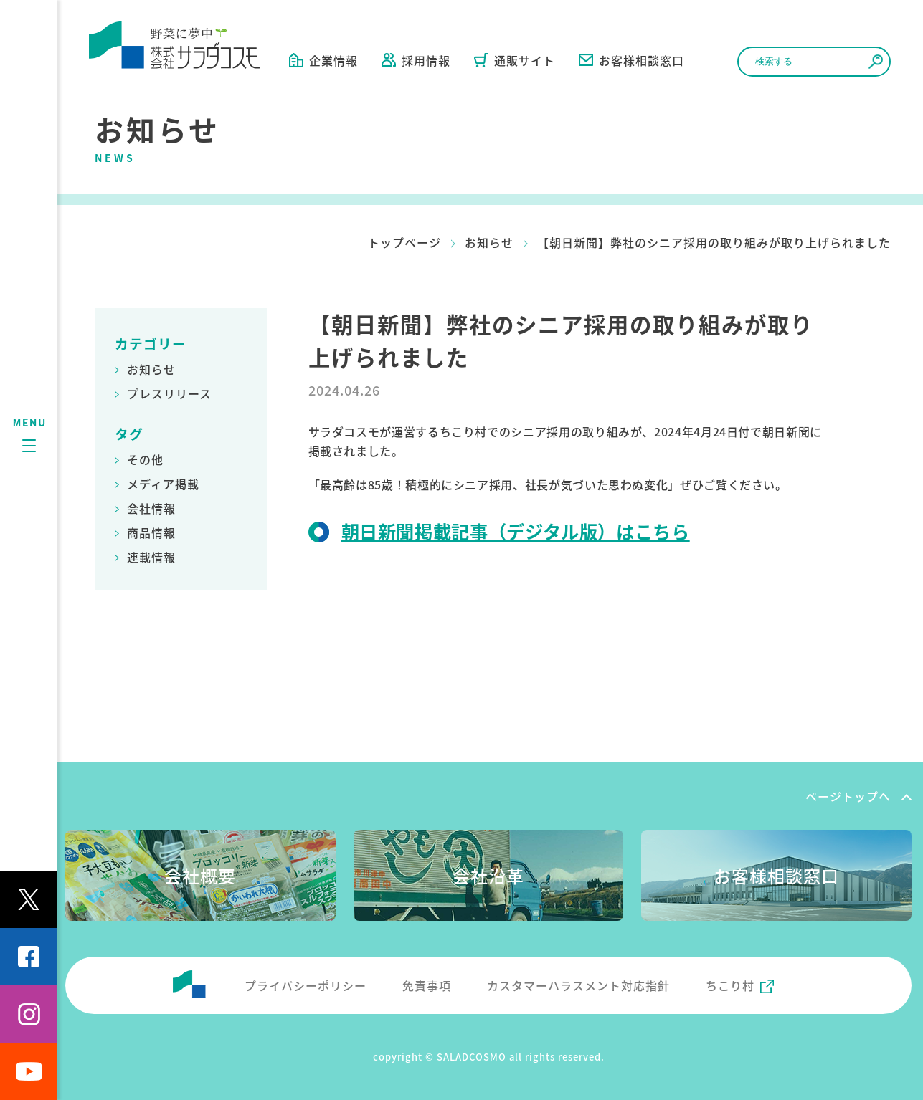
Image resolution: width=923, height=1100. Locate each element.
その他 (145, 459)
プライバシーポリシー (305, 985)
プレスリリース (169, 393)
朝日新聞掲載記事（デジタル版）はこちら (515, 531)
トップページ (404, 242)
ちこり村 (730, 985)
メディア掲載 (163, 483)
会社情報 (151, 508)
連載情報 (151, 556)
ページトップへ (848, 796)
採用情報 (416, 60)
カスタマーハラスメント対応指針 (578, 985)
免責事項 (426, 985)
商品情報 (151, 532)
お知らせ (489, 242)
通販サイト (514, 60)
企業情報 (323, 60)
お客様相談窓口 (631, 60)
